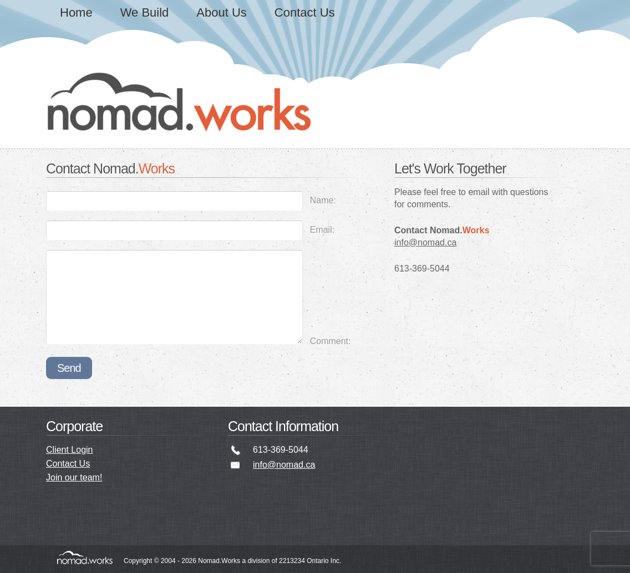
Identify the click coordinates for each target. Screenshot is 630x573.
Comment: (330, 341)
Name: (323, 200)
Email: (322, 229)
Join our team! (74, 477)
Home (76, 12)
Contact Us (305, 12)
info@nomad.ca (425, 242)
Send (69, 368)
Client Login (69, 449)
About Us (221, 12)
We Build (144, 12)
